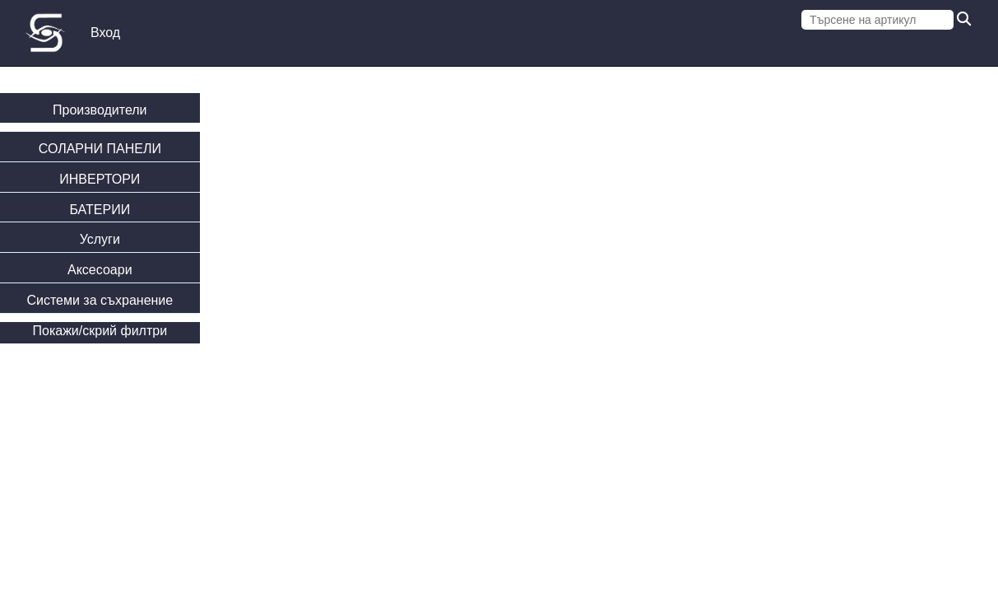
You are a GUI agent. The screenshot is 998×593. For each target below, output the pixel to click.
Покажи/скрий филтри (100, 331)
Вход (105, 33)
